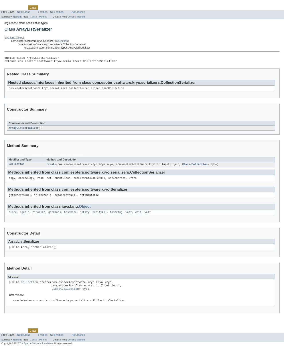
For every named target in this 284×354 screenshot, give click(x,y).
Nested (17, 16)
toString (116, 215)
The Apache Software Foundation (36, 350)
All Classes (78, 12)
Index (76, 7)
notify (84, 215)
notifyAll (100, 215)
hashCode (70, 215)
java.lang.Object (14, 37)
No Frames (56, 12)
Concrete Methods (72, 156)
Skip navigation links (12, 3)
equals (25, 215)
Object (85, 209)
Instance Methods (42, 156)
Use (42, 7)
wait (129, 215)
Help (84, 7)
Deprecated (63, 7)
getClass (54, 215)
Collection (62, 41)
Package (20, 7)
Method (43, 16)
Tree (50, 7)
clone (13, 215)
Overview (7, 7)
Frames (42, 12)
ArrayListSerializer (24, 130)
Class (186, 166)
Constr (33, 16)
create (51, 166)
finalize (39, 215)
